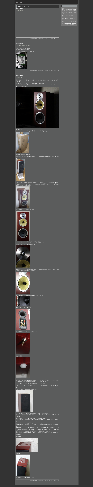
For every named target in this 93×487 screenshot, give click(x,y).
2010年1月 (72, 18)
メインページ (68, 23)
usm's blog (19, 2)
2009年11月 (73, 15)
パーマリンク (56, 38)
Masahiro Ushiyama (37, 38)
